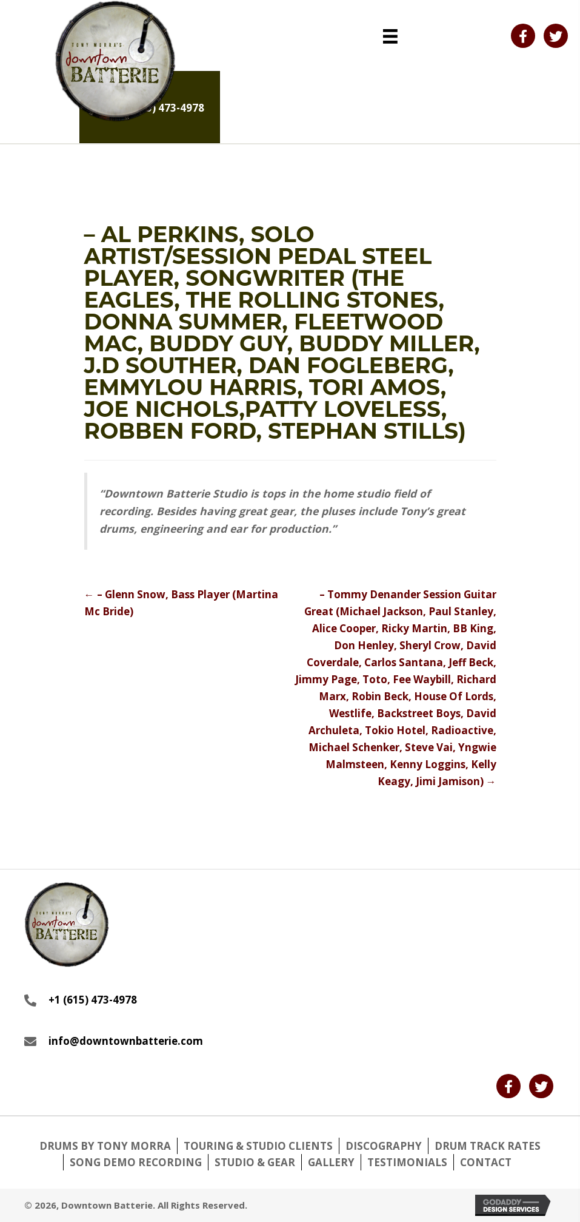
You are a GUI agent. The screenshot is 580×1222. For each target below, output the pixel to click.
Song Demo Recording (136, 1162)
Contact (486, 1162)
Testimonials (407, 1162)
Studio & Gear (255, 1162)
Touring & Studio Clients (258, 1146)
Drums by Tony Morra (105, 1146)
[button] (523, 36)
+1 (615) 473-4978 (92, 1000)
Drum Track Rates (488, 1146)
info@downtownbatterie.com (125, 1041)
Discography (383, 1146)
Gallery (331, 1162)
